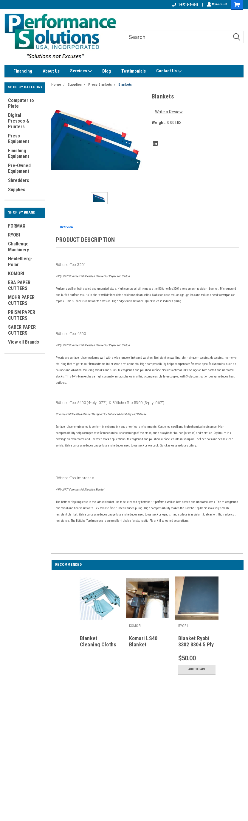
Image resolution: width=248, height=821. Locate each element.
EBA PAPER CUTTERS (19, 285)
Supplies (16, 189)
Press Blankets (100, 85)
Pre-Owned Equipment (19, 168)
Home (56, 85)
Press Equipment (18, 138)
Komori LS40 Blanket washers (143, 644)
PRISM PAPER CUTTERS (21, 315)
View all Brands (23, 342)
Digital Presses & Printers (18, 120)
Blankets (125, 85)
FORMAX (16, 226)
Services (81, 71)
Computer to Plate (21, 103)
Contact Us (169, 71)
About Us (51, 71)
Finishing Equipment (18, 153)
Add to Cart (196, 669)
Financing (22, 71)
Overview (66, 227)
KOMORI (16, 273)
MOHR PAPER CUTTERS (21, 300)
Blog (106, 71)
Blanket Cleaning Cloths (98, 641)
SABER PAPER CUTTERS (22, 330)
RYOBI (14, 235)
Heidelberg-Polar (20, 261)
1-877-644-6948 (184, 5)
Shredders (18, 180)
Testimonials (133, 71)
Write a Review (169, 111)
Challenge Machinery (18, 247)
